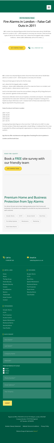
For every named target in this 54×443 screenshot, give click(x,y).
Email (6, 369)
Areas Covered (7, 297)
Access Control (7, 317)
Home (5, 274)
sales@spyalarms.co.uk (36, 260)
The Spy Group (7, 279)
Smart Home (31, 289)
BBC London (6, 75)
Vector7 (36, 431)
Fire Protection (31, 287)
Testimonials (6, 294)
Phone (7, 371)
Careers (5, 287)
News (32, 18)
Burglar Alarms (31, 274)
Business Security (8, 284)
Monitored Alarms (32, 284)
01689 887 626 (10, 260)
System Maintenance (33, 282)
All (21, 18)
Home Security (7, 282)
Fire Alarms (26, 18)
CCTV (29, 276)
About (5, 276)
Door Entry (30, 279)
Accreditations (7, 289)
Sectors (5, 292)
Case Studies (31, 294)
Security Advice (31, 292)
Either (7, 373)
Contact (5, 300)
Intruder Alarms (7, 310)
